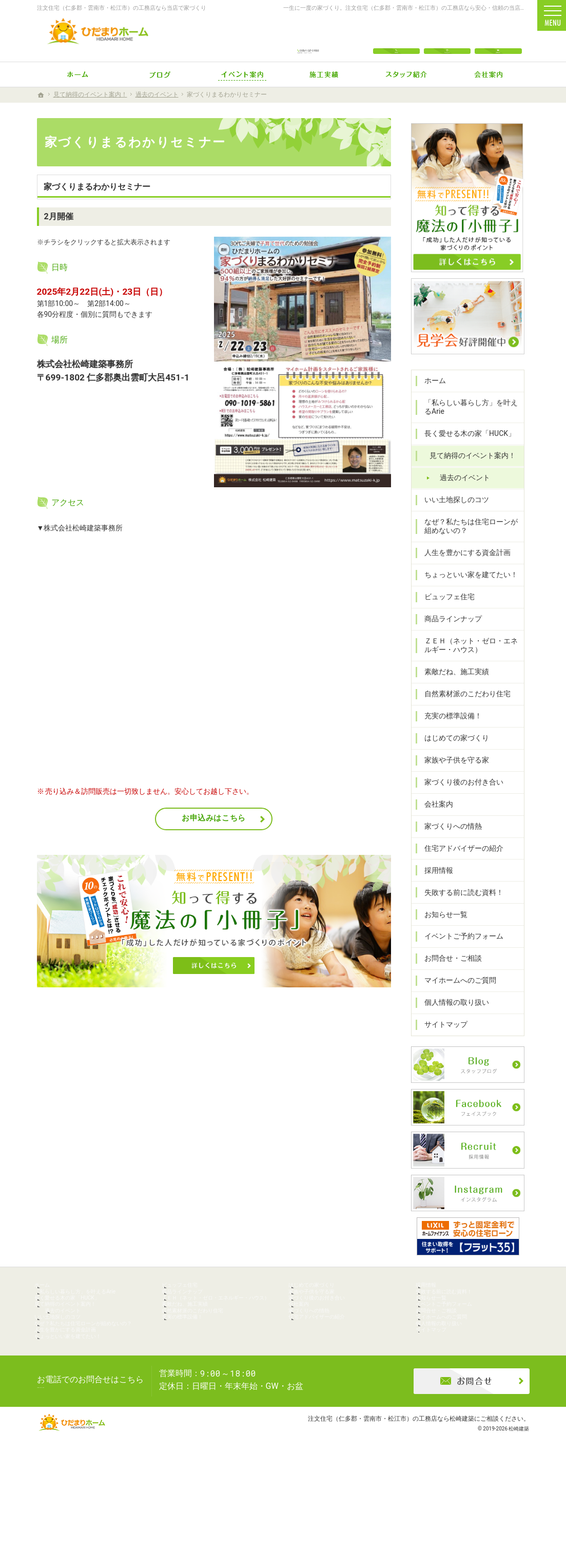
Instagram (447, 37)
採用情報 (434, 885)
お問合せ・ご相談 (448, 973)
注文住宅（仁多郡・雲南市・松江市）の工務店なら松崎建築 (391, 1517)
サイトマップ (441, 1039)
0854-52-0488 (308, 37)
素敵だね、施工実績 (452, 686)
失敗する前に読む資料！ (459, 907)
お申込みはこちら (214, 818)
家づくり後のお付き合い (459, 796)
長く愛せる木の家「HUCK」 (465, 448)
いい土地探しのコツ (452, 514)
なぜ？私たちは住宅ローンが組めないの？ (470, 540)
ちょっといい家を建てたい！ (466, 589)
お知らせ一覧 (441, 929)
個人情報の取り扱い (452, 1017)
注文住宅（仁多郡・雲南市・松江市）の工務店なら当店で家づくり (121, 8)
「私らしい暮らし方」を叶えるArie (470, 421)
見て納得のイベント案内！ (468, 470)
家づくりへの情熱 (448, 840)
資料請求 (553, 646)
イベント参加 (553, 726)
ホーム (430, 395)
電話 (396, 37)
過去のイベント (460, 492)
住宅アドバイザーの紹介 (459, 862)
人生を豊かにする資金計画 (463, 567)
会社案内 (434, 818)
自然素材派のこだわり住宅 (463, 708)
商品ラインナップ (448, 633)
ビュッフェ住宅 (445, 611)
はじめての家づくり (452, 753)
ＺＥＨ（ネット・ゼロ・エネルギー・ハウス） (470, 660)
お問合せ (498, 37)
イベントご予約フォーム (459, 951)
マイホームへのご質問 (456, 995)
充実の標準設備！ (448, 731)
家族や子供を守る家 (452, 775)
